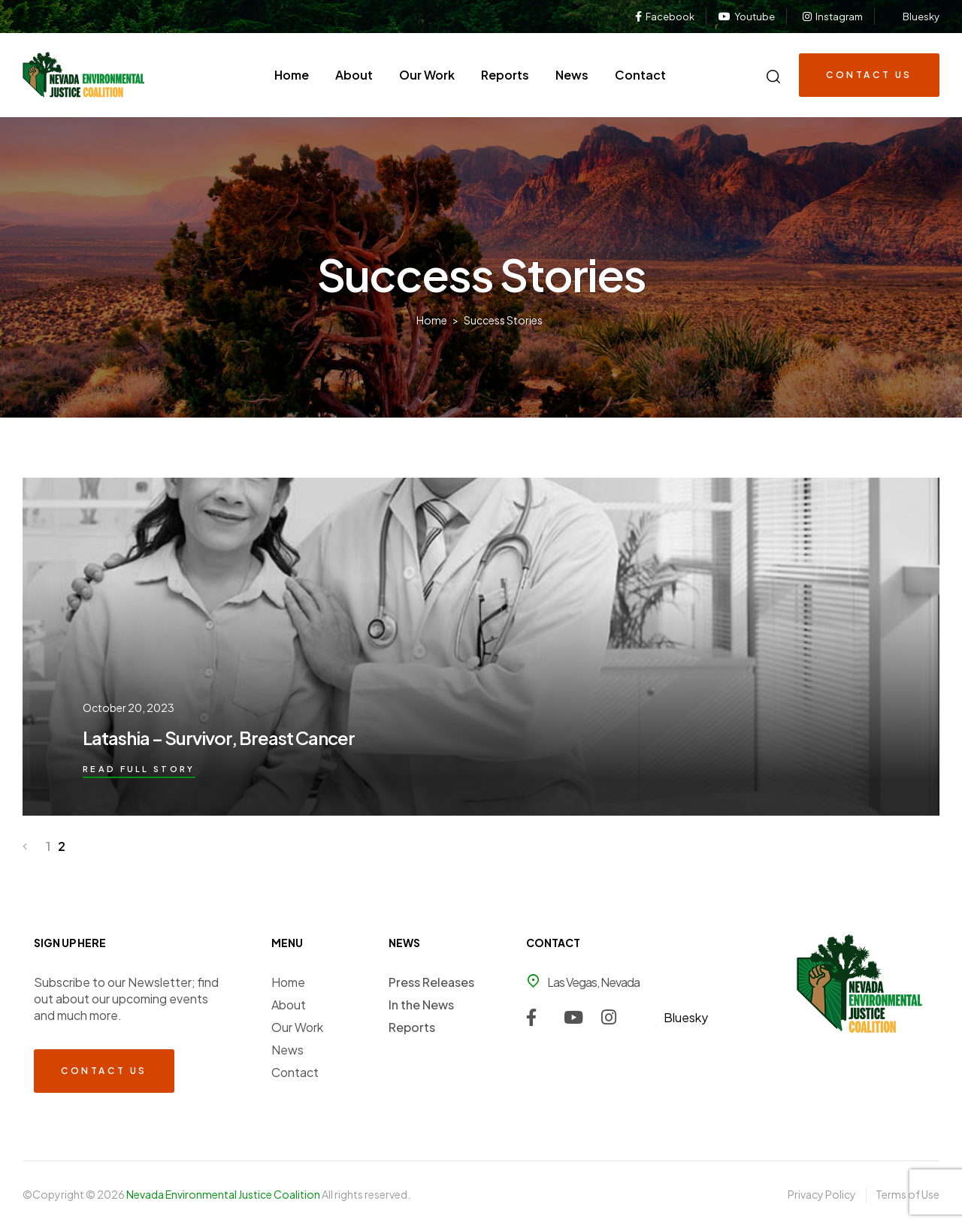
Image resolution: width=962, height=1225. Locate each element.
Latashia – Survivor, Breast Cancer (219, 737)
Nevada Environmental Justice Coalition (224, 1194)
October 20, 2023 (128, 707)
